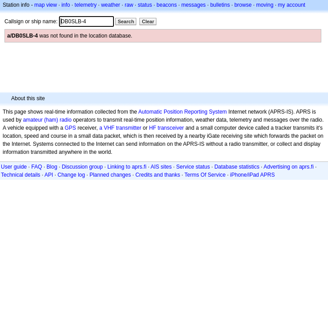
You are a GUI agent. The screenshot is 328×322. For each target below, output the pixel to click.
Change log (71, 175)
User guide (14, 167)
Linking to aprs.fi (126, 167)
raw (129, 5)
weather (110, 5)
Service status (193, 167)
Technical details (20, 175)
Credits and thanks (157, 175)
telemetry (86, 5)
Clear (148, 21)
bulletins (220, 5)
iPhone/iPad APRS (252, 175)
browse (243, 5)
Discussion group (82, 167)
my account (291, 5)
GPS (70, 128)
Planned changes (110, 175)
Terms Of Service (205, 175)
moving (264, 5)
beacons (166, 5)
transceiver (171, 128)
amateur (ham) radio (47, 120)
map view (45, 5)
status (145, 5)
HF (152, 128)
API (48, 175)
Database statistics (237, 167)
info (65, 5)
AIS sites (161, 167)
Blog (51, 167)
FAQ (36, 167)
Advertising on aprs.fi (289, 167)
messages (193, 5)
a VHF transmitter (120, 128)
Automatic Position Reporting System (182, 112)
